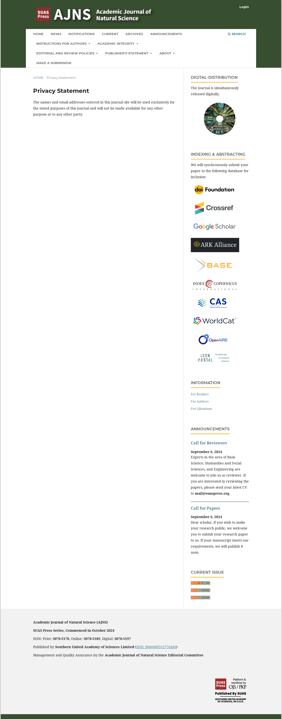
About (165, 53)
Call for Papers (205, 508)
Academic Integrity (116, 43)
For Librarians (201, 408)
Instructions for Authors (62, 43)
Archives (134, 34)
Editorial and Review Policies (65, 53)
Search (237, 34)
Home (38, 34)
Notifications (81, 34)
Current (110, 34)
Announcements (166, 34)
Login (244, 7)
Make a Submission (53, 63)
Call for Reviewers (209, 443)
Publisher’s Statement (127, 53)
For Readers (200, 394)
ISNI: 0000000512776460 (156, 647)
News (56, 34)
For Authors (200, 401)
